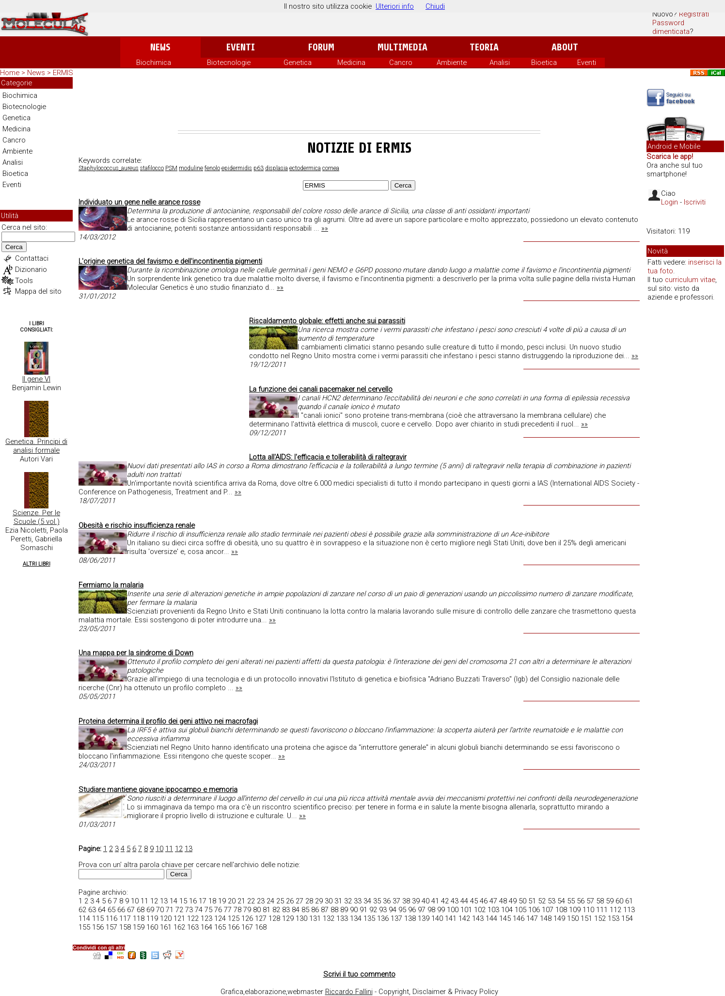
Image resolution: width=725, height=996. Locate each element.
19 (222, 901)
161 (166, 927)
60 (619, 901)
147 (532, 918)
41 (435, 901)
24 (270, 901)
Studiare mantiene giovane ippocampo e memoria (158, 789)
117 (125, 918)
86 (315, 909)
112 (615, 909)
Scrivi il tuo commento (359, 974)
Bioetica (544, 62)
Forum (321, 47)
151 (586, 918)
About (565, 47)
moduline (191, 168)
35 (377, 901)
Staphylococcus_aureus (109, 168)
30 (328, 901)
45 (474, 901)
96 (412, 909)
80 (257, 909)
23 (261, 901)
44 (464, 901)
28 (309, 901)
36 (387, 901)
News (160, 47)
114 (84, 918)
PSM (171, 168)
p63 (258, 168)
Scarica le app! (669, 156)
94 (392, 909)
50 (522, 901)
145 (505, 918)
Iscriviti (695, 202)
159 (138, 927)
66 (121, 909)
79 (247, 909)
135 (369, 918)
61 (629, 901)
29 (319, 901)
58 (600, 901)
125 (233, 918)
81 (266, 909)
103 (493, 909)
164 (206, 927)
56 (580, 901)
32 (348, 901)
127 (261, 918)
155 (84, 927)
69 (150, 909)
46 (484, 901)
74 (199, 909)
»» (324, 228)
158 (125, 927)
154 (627, 918)
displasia (276, 168)
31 (338, 901)
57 (590, 901)
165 (220, 927)
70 (160, 909)
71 (169, 909)
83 (286, 909)
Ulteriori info (395, 6)
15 (183, 901)
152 (600, 918)
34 (367, 901)
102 (480, 909)
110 (588, 909)
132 (328, 918)
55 (571, 901)
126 (247, 918)
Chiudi (435, 6)
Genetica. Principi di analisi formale (36, 446)
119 (152, 918)
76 (218, 909)
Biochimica (153, 62)
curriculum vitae (690, 279)
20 (232, 901)
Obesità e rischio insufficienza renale (137, 525)
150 (573, 918)
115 (98, 918)
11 (169, 848)
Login (669, 202)
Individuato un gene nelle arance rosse (139, 202)
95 (402, 909)
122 (193, 918)
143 (478, 918)
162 (179, 927)
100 (452, 909)
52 (542, 901)
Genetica (298, 62)
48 (503, 901)
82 (276, 909)
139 (423, 918)
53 (551, 901)
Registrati (694, 14)
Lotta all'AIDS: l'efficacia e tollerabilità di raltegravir (328, 457)
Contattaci (31, 258)
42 (445, 901)
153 (613, 918)
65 (111, 909)
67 (131, 909)
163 (193, 927)
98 (431, 909)
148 (546, 918)
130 (301, 918)
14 (173, 901)
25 (280, 901)
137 (396, 918)
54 (561, 901)
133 (342, 918)
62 (82, 909)
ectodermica (305, 168)
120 (166, 918)
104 (507, 909)
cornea (330, 168)
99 (441, 909)
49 (513, 901)
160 (152, 927)
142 (464, 918)
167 (247, 927)
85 (305, 909)
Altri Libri (36, 564)
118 (138, 918)
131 (315, 918)
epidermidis (236, 168)
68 (140, 909)
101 (466, 909)
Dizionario (31, 269)
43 (454, 901)
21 (241, 901)
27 (299, 901)
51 (532, 901)
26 (290, 901)
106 (534, 909)
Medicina (351, 62)
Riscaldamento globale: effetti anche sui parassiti (327, 320)
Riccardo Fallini (349, 991)
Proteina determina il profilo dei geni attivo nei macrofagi (168, 721)
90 (354, 909)
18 (212, 901)
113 (629, 909)
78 (237, 909)
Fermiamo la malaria (111, 585)
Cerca (14, 247)
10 (159, 848)
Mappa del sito (38, 291)
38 (406, 901)
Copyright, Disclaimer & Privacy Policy (438, 991)
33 (358, 901)
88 (334, 909)
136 (383, 918)
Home (9, 72)
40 (425, 901)
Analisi (499, 62)
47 (493, 901)
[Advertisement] (359, 104)
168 (261, 927)
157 (111, 927)
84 (295, 909)
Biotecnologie (229, 62)
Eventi (240, 47)
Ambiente (452, 62)
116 (111, 918)
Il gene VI (36, 379)
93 (383, 909)
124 (220, 918)
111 (602, 909)
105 (520, 909)
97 (422, 909)
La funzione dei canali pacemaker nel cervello (321, 389)
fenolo (212, 168)
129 (288, 918)
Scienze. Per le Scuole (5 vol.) (36, 517)
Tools (24, 280)
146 (518, 918)
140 (437, 918)
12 (179, 848)
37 (396, 901)
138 (410, 918)
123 (206, 918)
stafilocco (152, 168)
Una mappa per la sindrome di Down (136, 652)
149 (559, 918)
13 (188, 848)
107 (547, 909)
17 (202, 901)
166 (233, 927)
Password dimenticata (671, 27)
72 (179, 909)
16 (193, 901)
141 (451, 918)
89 (344, 909)
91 (363, 909)
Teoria (484, 47)
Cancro (400, 62)
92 (373, 909)
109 (575, 909)
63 (92, 909)
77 (228, 909)
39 (416, 901)
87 (325, 909)
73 (189, 909)
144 (491, 918)
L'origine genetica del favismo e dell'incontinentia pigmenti (170, 261)
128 (274, 918)
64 (102, 909)
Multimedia (402, 47)
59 (610, 901)
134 (356, 918)
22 (251, 901)
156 (98, 927)
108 (561, 909)
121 (179, 918)
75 (208, 909)
